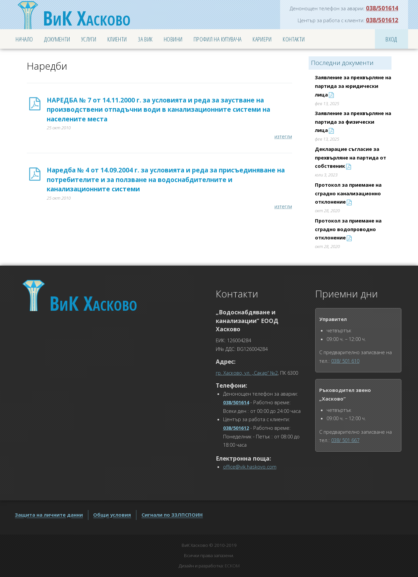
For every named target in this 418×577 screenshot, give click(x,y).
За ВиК (145, 39)
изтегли (283, 136)
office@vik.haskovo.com (249, 466)
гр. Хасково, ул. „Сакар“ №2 (247, 372)
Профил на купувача (218, 39)
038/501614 (382, 8)
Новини (173, 39)
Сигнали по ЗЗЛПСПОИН (172, 514)
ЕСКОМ (232, 566)
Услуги (88, 39)
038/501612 (382, 20)
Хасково (87, 18)
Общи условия (112, 514)
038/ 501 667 (345, 440)
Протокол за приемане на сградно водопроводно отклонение (348, 229)
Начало (24, 39)
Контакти (294, 39)
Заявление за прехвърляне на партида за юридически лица (353, 85)
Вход (391, 39)
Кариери (262, 39)
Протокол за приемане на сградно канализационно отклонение (348, 193)
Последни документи (342, 62)
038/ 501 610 (345, 360)
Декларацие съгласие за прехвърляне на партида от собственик (350, 157)
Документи (57, 39)
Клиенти (117, 39)
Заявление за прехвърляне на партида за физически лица (353, 121)
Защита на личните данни (49, 514)
